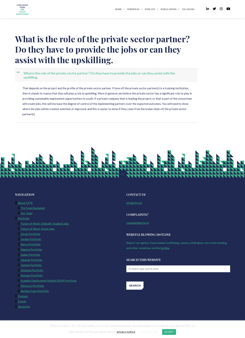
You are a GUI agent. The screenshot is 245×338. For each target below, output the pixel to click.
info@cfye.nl (134, 202)
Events (22, 301)
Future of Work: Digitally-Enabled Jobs (45, 223)
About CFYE (25, 202)
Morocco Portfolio (32, 285)
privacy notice (126, 331)
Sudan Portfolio (30, 254)
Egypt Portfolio (30, 234)
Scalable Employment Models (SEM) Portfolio (49, 280)
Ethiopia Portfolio (32, 270)
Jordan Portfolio (31, 239)
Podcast (23, 296)
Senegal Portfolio (32, 275)
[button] (106, 75)
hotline (165, 248)
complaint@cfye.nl (137, 222)
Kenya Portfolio (31, 244)
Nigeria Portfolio (31, 249)
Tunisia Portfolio (31, 265)
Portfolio (23, 218)
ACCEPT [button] (169, 331)
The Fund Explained (33, 208)
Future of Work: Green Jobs (38, 228)
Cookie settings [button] (148, 331)
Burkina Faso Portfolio (35, 291)
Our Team (26, 213)
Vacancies (24, 306)
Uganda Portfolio (31, 260)
